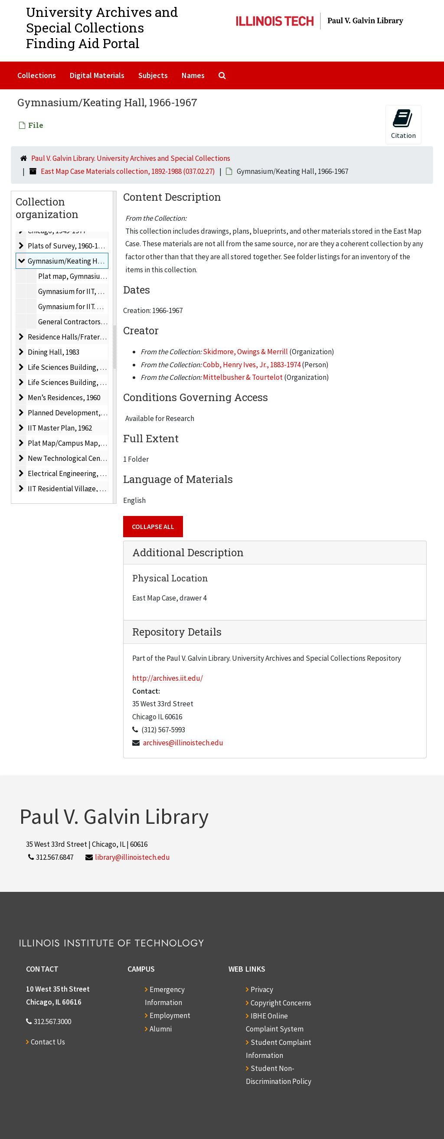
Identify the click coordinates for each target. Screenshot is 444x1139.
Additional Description (188, 552)
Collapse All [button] (153, 526)
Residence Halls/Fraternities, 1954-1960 (89, 337)
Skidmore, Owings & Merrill (245, 351)
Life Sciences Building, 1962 (71, 367)
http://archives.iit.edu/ (167, 678)
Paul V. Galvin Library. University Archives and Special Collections (130, 158)
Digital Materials (97, 75)
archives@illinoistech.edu (183, 742)
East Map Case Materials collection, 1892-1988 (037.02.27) (128, 171)
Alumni (161, 1029)
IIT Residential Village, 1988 (70, 488)
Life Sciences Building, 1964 (71, 382)
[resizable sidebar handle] (114, 347)
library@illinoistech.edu (132, 857)
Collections (36, 75)
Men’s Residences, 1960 (64, 397)
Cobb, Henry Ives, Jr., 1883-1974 (251, 364)
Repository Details (177, 632)
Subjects (153, 75)
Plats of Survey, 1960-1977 (68, 246)
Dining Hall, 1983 (53, 352)
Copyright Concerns (281, 1003)
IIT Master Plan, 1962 (60, 428)
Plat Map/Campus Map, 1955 (71, 443)
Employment (170, 1015)
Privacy (262, 989)
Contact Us (48, 1042)
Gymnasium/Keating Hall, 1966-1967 (83, 261)
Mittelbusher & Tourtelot (243, 377)
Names (193, 75)
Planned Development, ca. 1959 (76, 413)
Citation (403, 124)
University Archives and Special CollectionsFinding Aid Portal (102, 27)
